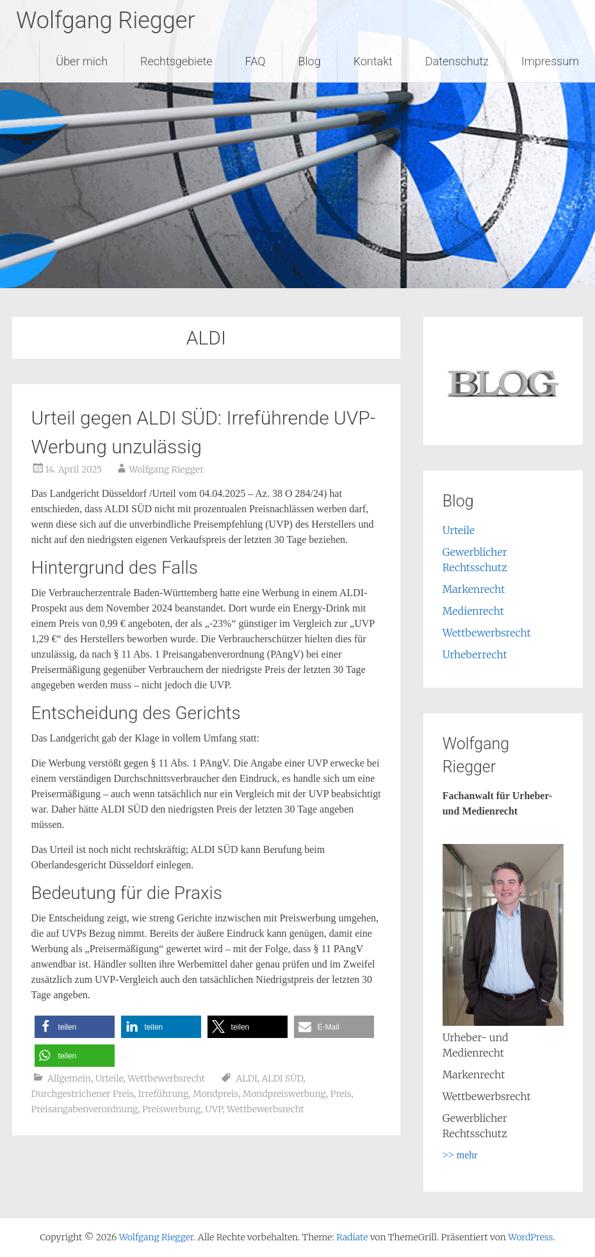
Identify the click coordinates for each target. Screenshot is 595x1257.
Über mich (82, 61)
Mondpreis (215, 1093)
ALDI (246, 1078)
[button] (75, 1027)
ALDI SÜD (282, 1078)
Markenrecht (474, 589)
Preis (341, 1093)
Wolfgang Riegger (105, 20)
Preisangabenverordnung (84, 1109)
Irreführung (163, 1093)
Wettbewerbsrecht (166, 1078)
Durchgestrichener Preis (82, 1093)
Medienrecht (473, 610)
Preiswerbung (171, 1109)
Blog (309, 61)
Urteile (109, 1078)
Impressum (550, 61)
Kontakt (373, 61)
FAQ (255, 61)
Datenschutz (457, 61)
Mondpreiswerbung (284, 1093)
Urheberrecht (475, 654)
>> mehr (460, 1154)
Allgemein (69, 1078)
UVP (213, 1109)
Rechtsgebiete (176, 61)
